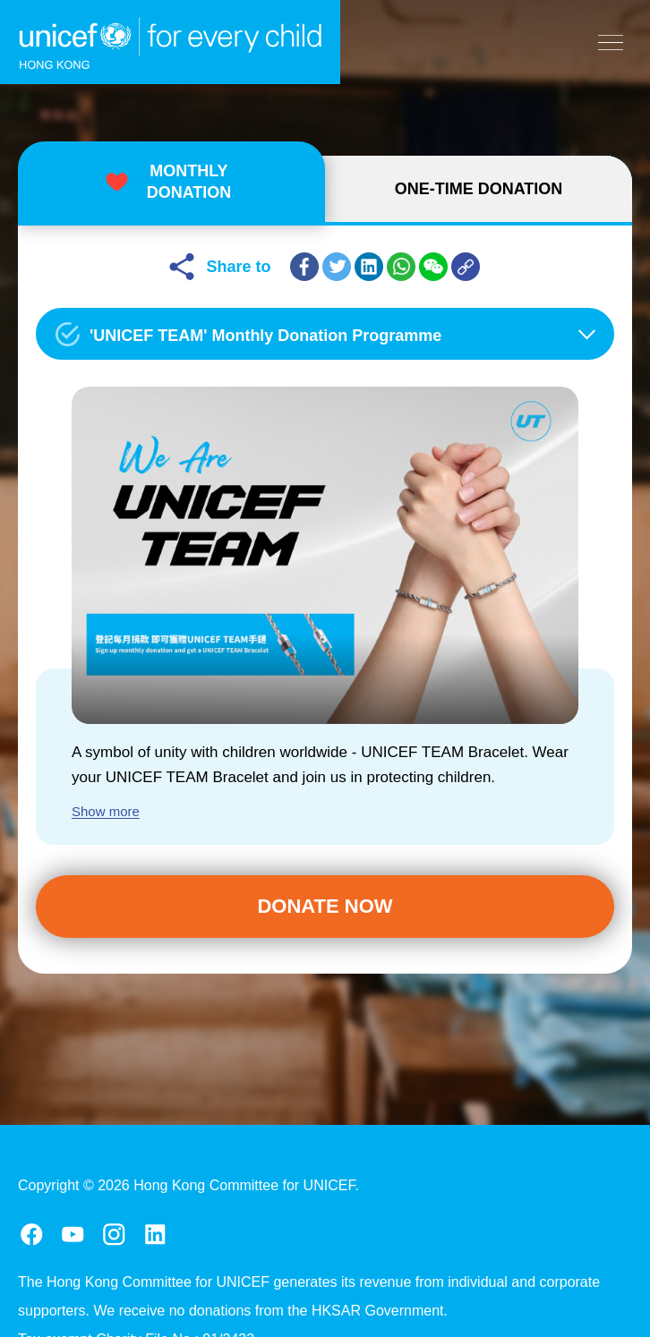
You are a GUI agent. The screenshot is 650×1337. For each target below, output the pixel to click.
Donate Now (324, 906)
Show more (106, 811)
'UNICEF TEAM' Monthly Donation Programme (265, 336)
